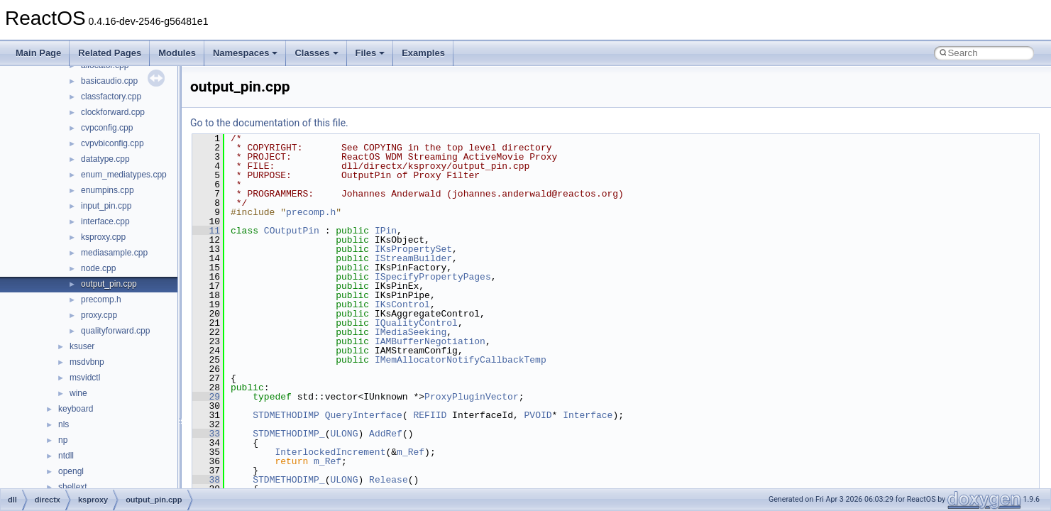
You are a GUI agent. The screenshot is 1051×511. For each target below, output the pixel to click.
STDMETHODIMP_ (288, 433)
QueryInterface (363, 415)
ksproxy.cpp (103, 237)
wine (78, 393)
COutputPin (291, 230)
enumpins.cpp (107, 190)
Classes (316, 53)
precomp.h (101, 299)
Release (388, 479)
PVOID (537, 415)
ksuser (82, 346)
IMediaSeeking (410, 332)
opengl (71, 471)
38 (206, 479)
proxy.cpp (99, 315)
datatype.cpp (105, 159)
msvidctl (85, 378)
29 (206, 396)
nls (63, 424)
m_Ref (410, 452)
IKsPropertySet (413, 249)
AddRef (385, 433)
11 (206, 230)
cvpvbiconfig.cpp (112, 143)
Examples (423, 53)
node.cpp (98, 268)
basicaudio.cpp (109, 81)
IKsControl (402, 304)
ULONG (344, 433)
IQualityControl (416, 323)
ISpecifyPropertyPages (433, 276)
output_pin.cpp (109, 284)
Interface (587, 415)
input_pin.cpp (106, 206)
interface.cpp (105, 221)
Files (370, 53)
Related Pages (109, 53)
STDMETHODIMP (286, 415)
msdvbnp (87, 362)
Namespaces (245, 53)
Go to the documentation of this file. (269, 122)
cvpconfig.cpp (107, 128)
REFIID (429, 415)
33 (206, 433)
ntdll (66, 456)
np (62, 440)
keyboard (75, 409)
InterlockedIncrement (330, 452)
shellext (72, 487)
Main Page (38, 53)
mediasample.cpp (114, 253)
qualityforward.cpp (115, 331)
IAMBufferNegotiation (430, 341)
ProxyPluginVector (471, 396)
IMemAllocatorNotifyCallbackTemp (460, 359)
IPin (386, 230)
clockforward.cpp (113, 112)
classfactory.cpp (111, 96)
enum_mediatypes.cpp (124, 175)
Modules (177, 53)
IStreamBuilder (413, 258)
